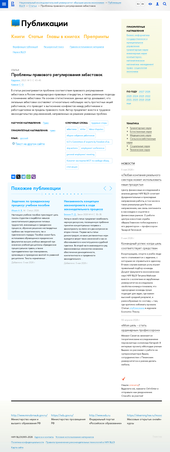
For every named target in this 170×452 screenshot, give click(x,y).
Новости (128, 163)
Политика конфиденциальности (27, 442)
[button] (42, 194)
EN (143, 4)
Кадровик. (16, 80)
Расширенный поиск (54, 46)
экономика (132, 71)
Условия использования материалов (75, 437)
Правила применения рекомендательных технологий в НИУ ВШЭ (80, 442)
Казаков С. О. (17, 84)
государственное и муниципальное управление (137, 42)
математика (133, 64)
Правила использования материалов (87, 46)
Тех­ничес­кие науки (140, 149)
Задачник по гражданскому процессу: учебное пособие (31, 203)
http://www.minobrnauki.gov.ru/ (29, 415)
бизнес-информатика (138, 35)
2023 (141, 96)
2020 (135, 99)
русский (24, 138)
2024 (135, 96)
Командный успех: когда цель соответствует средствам (141, 245)
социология (140, 67)
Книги (18, 36)
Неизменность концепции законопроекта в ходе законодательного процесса (83, 205)
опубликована (137, 308)
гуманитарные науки (137, 49)
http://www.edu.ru (99, 415)
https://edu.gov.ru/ (62, 415)
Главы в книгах (63, 36)
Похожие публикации (36, 188)
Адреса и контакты (44, 437)
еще (129, 103)
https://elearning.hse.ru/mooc (144, 415)
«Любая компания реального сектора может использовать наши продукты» (141, 179)
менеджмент (147, 64)
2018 (147, 99)
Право (46, 123)
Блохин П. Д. (70, 214)
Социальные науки (140, 146)
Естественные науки (141, 131)
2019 (141, 99)
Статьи (35, 36)
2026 (147, 91)
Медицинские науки (140, 135)
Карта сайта (17, 447)
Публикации (44, 23)
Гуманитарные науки (140, 127)
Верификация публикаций (25, 46)
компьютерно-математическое (136, 58)
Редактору (157, 436)
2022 (147, 96)
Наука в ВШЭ (19, 52)
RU (138, 4)
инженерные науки (137, 53)
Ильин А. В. (17, 210)
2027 (141, 91)
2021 (129, 99)
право (130, 67)
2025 (129, 96)
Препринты (96, 36)
